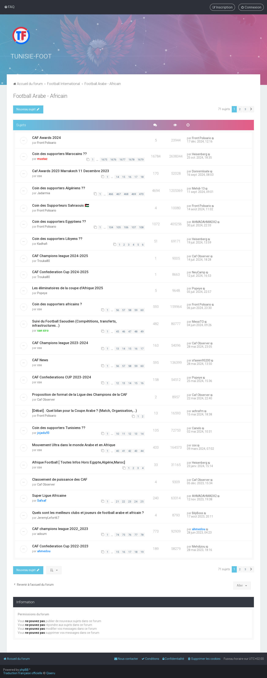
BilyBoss (197, 513)
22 (123, 501)
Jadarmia (43, 193)
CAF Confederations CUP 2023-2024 (61, 377)
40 (117, 450)
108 (141, 227)
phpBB (24, 669)
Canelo (196, 428)
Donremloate (201, 171)
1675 (104, 159)
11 (123, 433)
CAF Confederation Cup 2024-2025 (60, 272)
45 (117, 331)
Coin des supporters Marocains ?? (59, 154)
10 (117, 433)
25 (141, 501)
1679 (140, 159)
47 (129, 331)
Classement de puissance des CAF (59, 479)
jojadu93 (43, 432)
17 (135, 176)
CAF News (40, 360)
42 (129, 450)
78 (141, 534)
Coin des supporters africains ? (57, 304)
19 (141, 551)
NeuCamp (198, 272)
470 (141, 194)
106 (126, 227)
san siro (43, 330)
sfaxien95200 (201, 360)
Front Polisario (46, 142)
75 (123, 534)
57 (123, 310)
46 (123, 331)
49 (141, 331)
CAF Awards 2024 (46, 138)
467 (118, 194)
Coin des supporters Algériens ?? (58, 188)
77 (135, 534)
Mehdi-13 (198, 188)
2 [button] (240, 109)
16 (129, 176)
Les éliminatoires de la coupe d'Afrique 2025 (67, 288)
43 (135, 450)
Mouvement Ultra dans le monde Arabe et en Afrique (73, 445)
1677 (122, 159)
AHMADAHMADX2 (204, 222)
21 (117, 501)
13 (117, 348)
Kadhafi (42, 243)
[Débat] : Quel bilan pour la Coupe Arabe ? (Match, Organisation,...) (84, 410)
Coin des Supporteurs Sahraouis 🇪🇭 (60, 205)
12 (117, 383)
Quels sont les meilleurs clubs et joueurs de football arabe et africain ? (88, 513)
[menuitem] (9, 7)
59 (135, 310)
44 (141, 450)
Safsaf (41, 500)
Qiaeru (50, 673)
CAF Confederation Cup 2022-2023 (60, 546)
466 (111, 194)
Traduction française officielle (22, 673)
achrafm (198, 411)
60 (141, 310)
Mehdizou (198, 546)
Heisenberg (199, 154)
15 (123, 176)
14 (117, 176)
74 (117, 534)
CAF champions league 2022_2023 (60, 529)
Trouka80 (43, 261)
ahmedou (198, 529)
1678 (131, 159)
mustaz (42, 159)
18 (141, 176)
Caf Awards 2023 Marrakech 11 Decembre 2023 (70, 171)
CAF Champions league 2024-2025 (60, 256)
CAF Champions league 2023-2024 (60, 343)
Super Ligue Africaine (49, 495)
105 (118, 227)
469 (133, 194)
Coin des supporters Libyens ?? (57, 239)
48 (135, 331)
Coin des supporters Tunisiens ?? (58, 428)
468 (126, 194)
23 (129, 501)
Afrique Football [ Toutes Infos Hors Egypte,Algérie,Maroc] (78, 462)
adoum (42, 533)
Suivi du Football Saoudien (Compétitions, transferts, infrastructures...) (74, 323)
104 (111, 227)
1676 (113, 159)
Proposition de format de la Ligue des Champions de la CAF (79, 394)
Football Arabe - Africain (40, 96)
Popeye (42, 293)
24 (135, 501)
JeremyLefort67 (48, 517)
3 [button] (245, 109)
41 (123, 450)
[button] (251, 109)
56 (117, 310)
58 (129, 310)
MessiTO (198, 321)
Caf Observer (201, 256)
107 (133, 227)
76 (129, 534)
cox (39, 176)
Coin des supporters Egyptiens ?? (59, 221)
